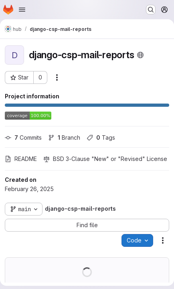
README (21, 158)
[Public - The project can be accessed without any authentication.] (140, 55)
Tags (101, 137)
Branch (64, 137)
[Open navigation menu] (22, 9)
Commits (23, 137)
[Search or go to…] (151, 9)
